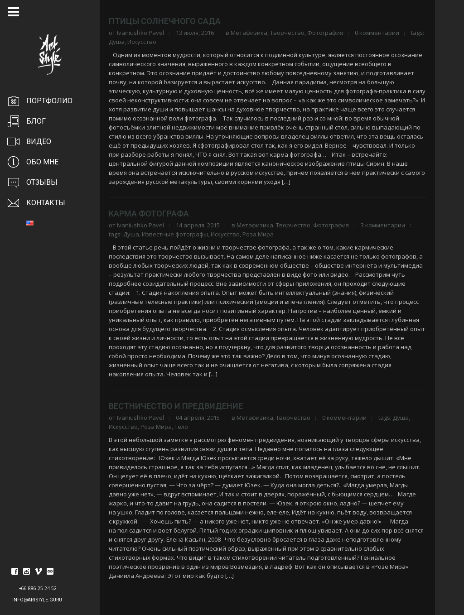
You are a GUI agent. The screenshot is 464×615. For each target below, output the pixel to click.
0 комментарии (377, 33)
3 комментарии (383, 225)
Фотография (325, 33)
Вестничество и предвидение (176, 406)
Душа (117, 42)
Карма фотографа (149, 213)
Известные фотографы (175, 234)
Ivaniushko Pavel (140, 33)
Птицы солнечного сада (165, 21)
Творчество (287, 33)
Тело (181, 427)
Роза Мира (258, 234)
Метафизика (249, 33)
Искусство (141, 42)
